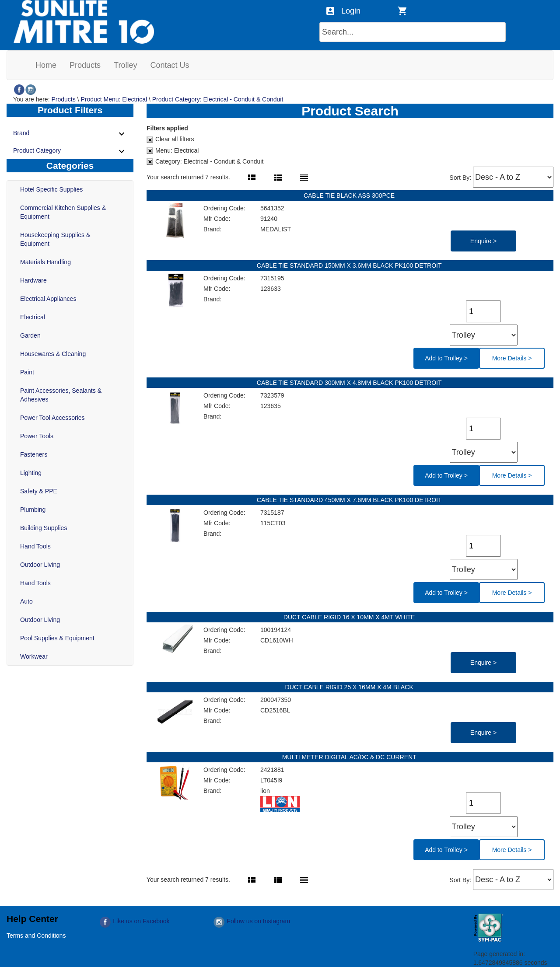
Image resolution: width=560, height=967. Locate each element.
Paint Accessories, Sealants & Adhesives (61, 395)
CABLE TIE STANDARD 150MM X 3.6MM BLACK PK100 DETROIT (350, 265)
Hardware (33, 280)
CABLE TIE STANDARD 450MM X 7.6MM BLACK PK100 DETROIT (350, 499)
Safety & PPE (38, 491)
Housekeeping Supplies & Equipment (55, 239)
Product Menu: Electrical (113, 99)
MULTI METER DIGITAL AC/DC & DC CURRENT (350, 757)
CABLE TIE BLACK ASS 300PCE (350, 195)
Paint (27, 372)
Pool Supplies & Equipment (57, 638)
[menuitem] (46, 65)
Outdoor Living (40, 564)
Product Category (70, 151)
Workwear (34, 656)
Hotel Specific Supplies (51, 189)
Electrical (32, 317)
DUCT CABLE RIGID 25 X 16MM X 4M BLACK (350, 687)
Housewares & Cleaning (53, 353)
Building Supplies (43, 527)
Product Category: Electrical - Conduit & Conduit (218, 99)
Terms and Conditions (36, 935)
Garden (30, 335)
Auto (26, 601)
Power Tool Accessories (52, 417)
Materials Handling (45, 261)
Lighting (31, 472)
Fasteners (33, 454)
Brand (70, 134)
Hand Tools (35, 546)
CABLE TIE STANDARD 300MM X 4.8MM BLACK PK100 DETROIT (350, 382)
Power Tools (36, 436)
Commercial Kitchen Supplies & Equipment (63, 212)
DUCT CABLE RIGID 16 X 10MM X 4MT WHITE (350, 617)
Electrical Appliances (48, 298)
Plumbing (33, 509)
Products (63, 99)
